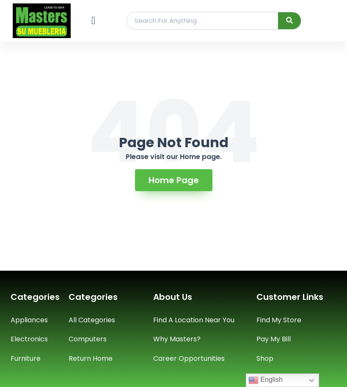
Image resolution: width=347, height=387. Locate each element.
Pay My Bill (273, 339)
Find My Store (278, 320)
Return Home (91, 358)
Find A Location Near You (193, 320)
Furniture (26, 358)
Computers (88, 339)
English (265, 380)
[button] (93, 20)
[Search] (289, 20)
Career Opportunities (189, 358)
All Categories (92, 320)
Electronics (29, 339)
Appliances (29, 320)
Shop (264, 358)
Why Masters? (177, 339)
